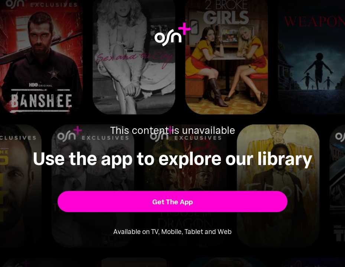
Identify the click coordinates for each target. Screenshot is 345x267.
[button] (172, 201)
